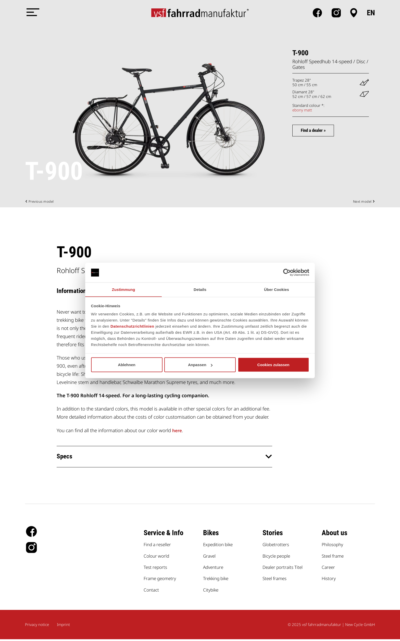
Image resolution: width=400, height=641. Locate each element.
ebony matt (302, 109)
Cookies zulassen (273, 365)
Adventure (214, 569)
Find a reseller (158, 546)
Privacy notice (37, 626)
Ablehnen (126, 365)
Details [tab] (200, 289)
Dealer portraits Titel (284, 569)
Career (329, 569)
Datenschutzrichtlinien (132, 326)
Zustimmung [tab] (123, 289)
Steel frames (275, 580)
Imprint (63, 626)
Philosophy (333, 546)
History (329, 580)
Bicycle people (277, 557)
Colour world (157, 557)
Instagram (336, 12)
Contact (152, 591)
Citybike (211, 591)
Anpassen (200, 365)
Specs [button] (65, 458)
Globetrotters (276, 546)
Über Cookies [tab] (276, 289)
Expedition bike (219, 546)
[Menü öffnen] (32, 12)
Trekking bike (217, 580)
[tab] (164, 458)
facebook (317, 12)
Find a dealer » (317, 131)
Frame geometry (161, 580)
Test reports (156, 569)
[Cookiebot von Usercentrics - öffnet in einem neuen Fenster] (287, 272)
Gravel (210, 557)
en (371, 13)
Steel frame (334, 557)
